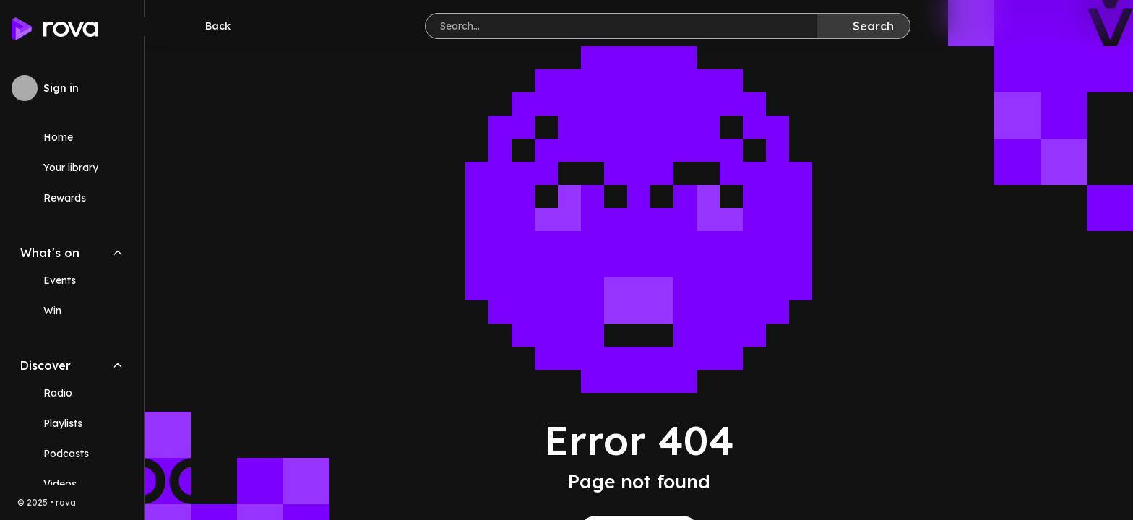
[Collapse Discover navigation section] (117, 365)
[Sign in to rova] (72, 88)
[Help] (1098, 26)
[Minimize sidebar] (143, 26)
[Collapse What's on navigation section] (117, 252)
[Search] (863, 26)
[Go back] (208, 26)
